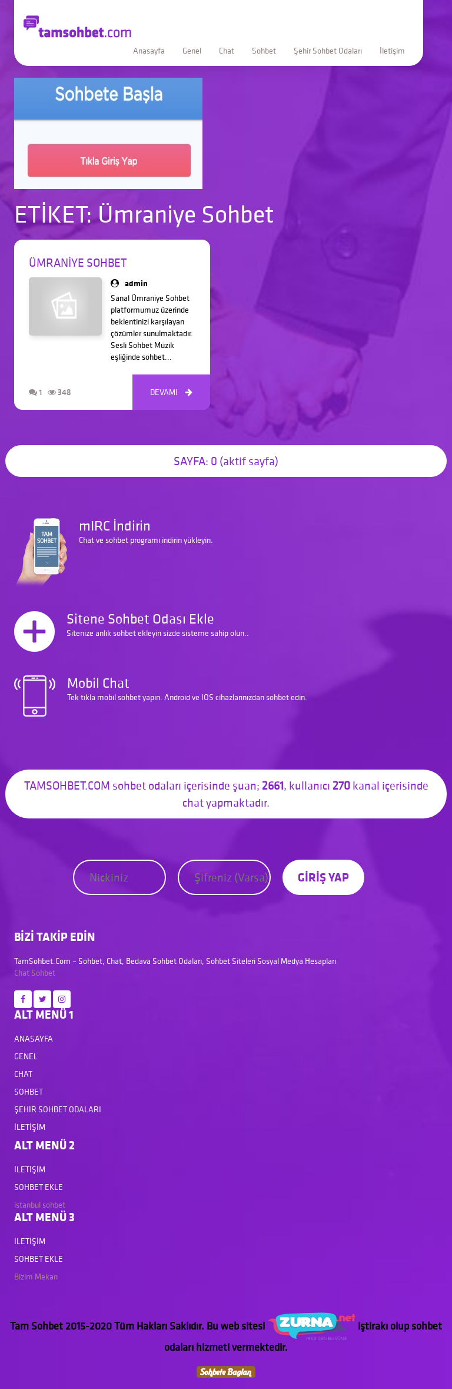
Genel (191, 50)
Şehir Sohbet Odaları (328, 50)
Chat (226, 50)
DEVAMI (171, 392)
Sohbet (264, 50)
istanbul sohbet (39, 1204)
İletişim (392, 50)
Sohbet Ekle (38, 1187)
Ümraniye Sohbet (78, 262)
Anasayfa (149, 50)
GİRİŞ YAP (323, 877)
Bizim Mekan (36, 1276)
